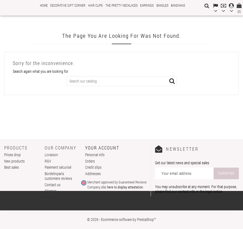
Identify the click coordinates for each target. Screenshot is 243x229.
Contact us (52, 184)
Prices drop (12, 154)
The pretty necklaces (121, 5)
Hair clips (95, 5)
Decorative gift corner (67, 5)
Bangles (162, 5)
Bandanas (178, 5)
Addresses (93, 173)
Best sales (11, 167)
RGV (48, 161)
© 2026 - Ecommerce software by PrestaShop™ (121, 219)
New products (14, 161)
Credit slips (93, 167)
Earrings (147, 5)
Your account (102, 148)
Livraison (51, 154)
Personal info (95, 154)
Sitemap (51, 190)
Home (44, 5)
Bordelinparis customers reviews (58, 176)
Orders (90, 161)
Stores (49, 197)
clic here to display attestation (122, 187)
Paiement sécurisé (58, 167)
